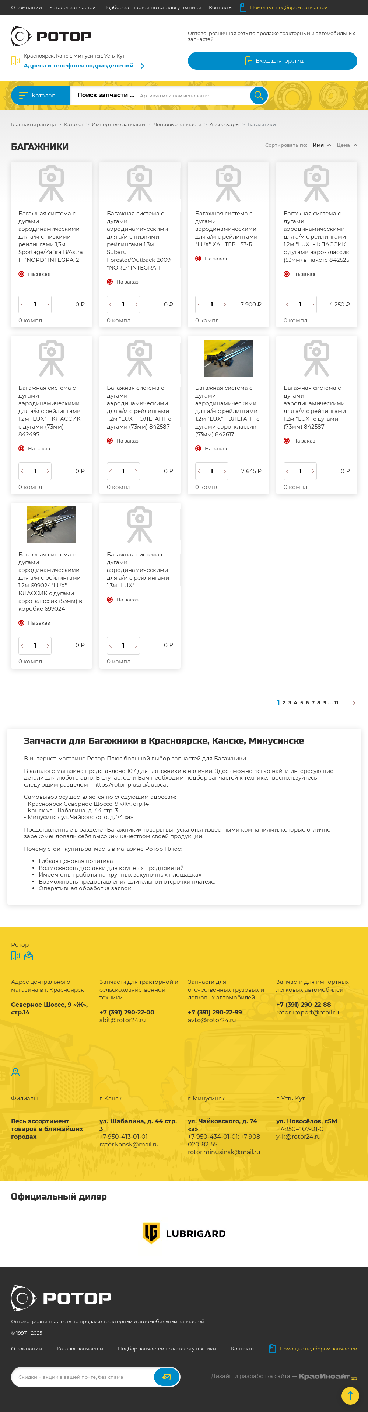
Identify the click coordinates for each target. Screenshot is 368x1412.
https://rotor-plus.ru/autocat (130, 784)
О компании (26, 7)
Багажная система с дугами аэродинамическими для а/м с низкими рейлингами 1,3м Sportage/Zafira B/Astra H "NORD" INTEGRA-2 (50, 236)
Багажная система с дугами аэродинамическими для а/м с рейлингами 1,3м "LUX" (138, 570)
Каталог (43, 95)
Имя (318, 145)
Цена (343, 145)
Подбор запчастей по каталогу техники (152, 7)
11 (336, 702)
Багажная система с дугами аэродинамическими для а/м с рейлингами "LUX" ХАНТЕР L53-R (226, 229)
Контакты (220, 7)
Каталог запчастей (72, 7)
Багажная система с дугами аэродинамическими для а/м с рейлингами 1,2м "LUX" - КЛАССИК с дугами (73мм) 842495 (49, 411)
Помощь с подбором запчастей (284, 7)
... (330, 702)
